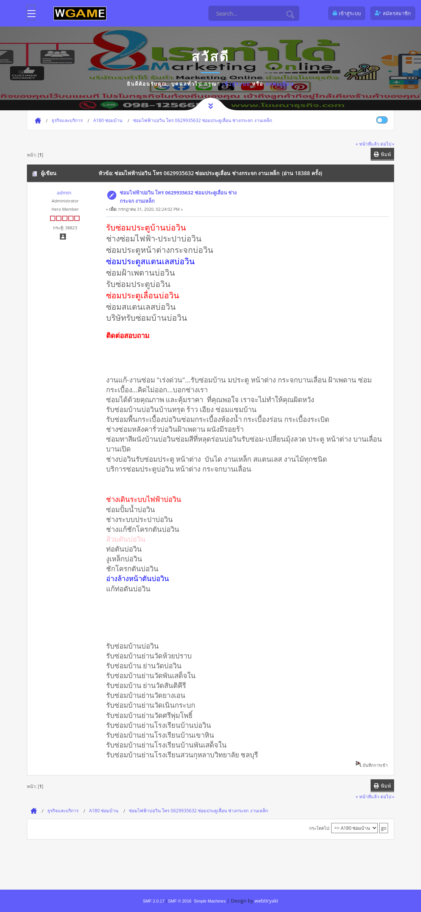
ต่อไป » (387, 144)
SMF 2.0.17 (153, 901)
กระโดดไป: (319, 828)
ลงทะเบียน (280, 83)
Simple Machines (209, 901)
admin (64, 192)
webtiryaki (266, 900)
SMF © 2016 (179, 901)
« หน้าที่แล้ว (367, 144)
